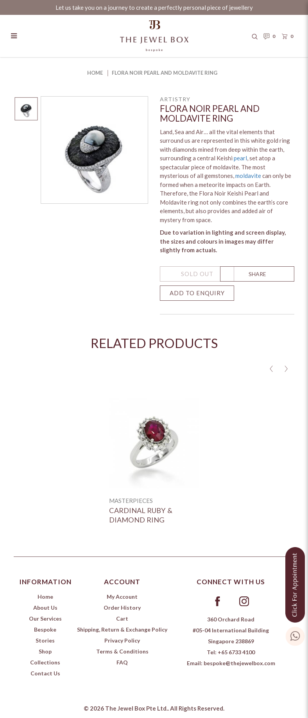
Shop (45, 651)
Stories (45, 640)
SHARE (257, 274)
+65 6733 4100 (236, 652)
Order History (122, 607)
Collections (45, 662)
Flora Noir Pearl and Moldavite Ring (164, 73)
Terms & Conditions (122, 651)
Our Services (45, 618)
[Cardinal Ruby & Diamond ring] (154, 443)
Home (95, 73)
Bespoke (45, 629)
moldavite (248, 175)
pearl (240, 158)
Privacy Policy (122, 640)
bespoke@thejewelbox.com (239, 663)
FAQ (122, 662)
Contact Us (45, 673)
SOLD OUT (197, 273)
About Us (45, 607)
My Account (122, 596)
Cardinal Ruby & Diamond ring (140, 515)
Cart (122, 618)
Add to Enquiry (197, 292)
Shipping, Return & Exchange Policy (122, 629)
